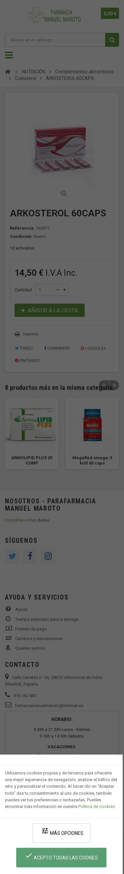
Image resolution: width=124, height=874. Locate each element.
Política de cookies (96, 806)
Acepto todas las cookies (61, 855)
